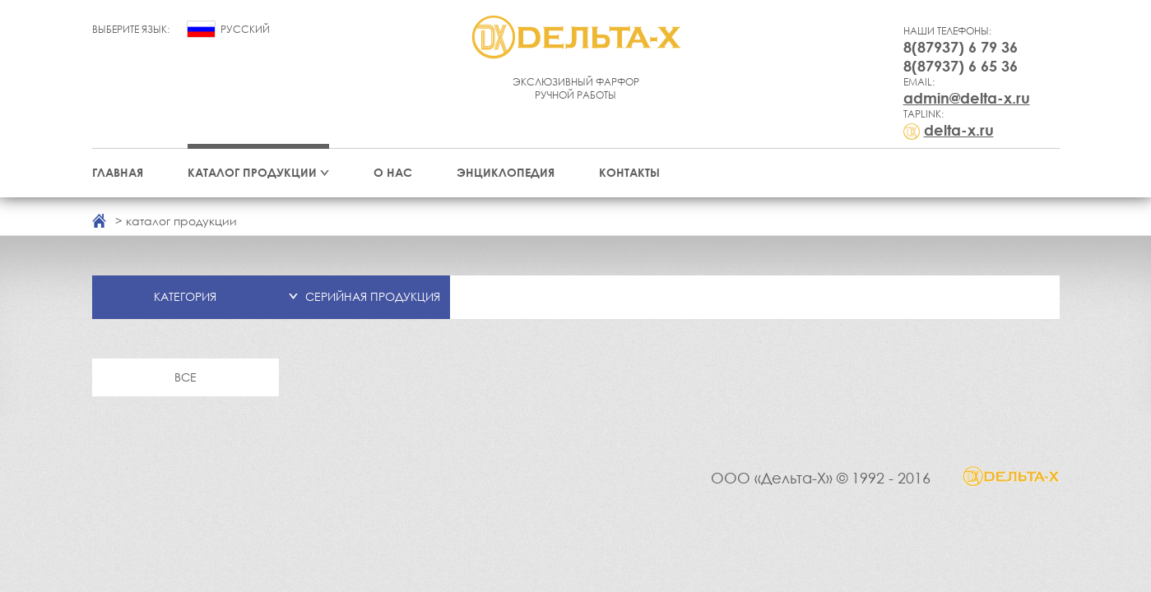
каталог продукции (181, 221)
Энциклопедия (506, 172)
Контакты (629, 172)
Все (185, 377)
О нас (393, 172)
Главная (117, 172)
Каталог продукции (252, 172)
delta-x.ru (959, 130)
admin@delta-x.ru (966, 98)
